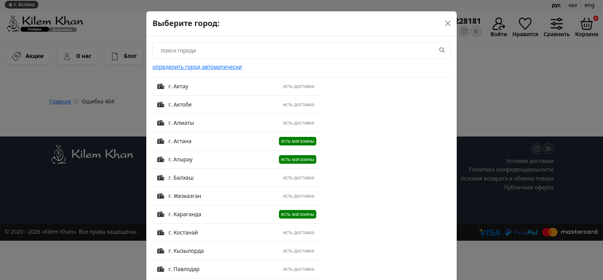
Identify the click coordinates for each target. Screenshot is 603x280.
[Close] (448, 23)
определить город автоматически (197, 66)
